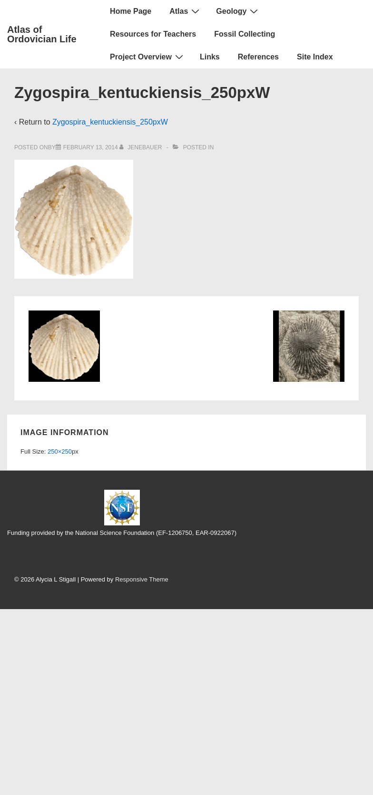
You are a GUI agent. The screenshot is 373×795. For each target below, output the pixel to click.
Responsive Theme (141, 579)
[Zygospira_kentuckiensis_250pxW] (90, 147)
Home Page (130, 11)
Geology (238, 11)
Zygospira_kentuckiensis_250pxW (110, 122)
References (258, 57)
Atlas (185, 11)
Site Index (315, 57)
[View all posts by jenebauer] (141, 147)
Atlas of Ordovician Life (42, 34)
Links (210, 57)
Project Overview (148, 56)
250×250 (60, 451)
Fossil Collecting (244, 34)
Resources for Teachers (153, 34)
